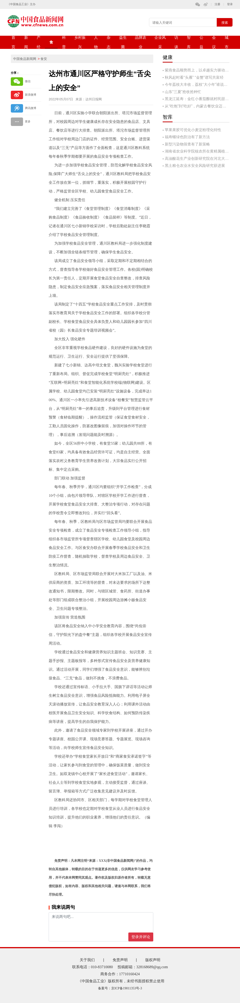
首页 (13, 42)
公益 (201, 42)
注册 (217, 4)
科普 (64, 42)
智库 (189, 42)
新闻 (26, 42)
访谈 (176, 42)
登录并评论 (140, 937)
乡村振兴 (80, 42)
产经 (38, 42)
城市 (226, 42)
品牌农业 (140, 42)
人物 (96, 42)
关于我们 (87, 960)
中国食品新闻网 (24, 59)
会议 (214, 42)
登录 (230, 4)
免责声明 (120, 960)
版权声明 (152, 960)
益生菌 (123, 42)
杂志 (108, 42)
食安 (51, 44)
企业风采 (160, 42)
